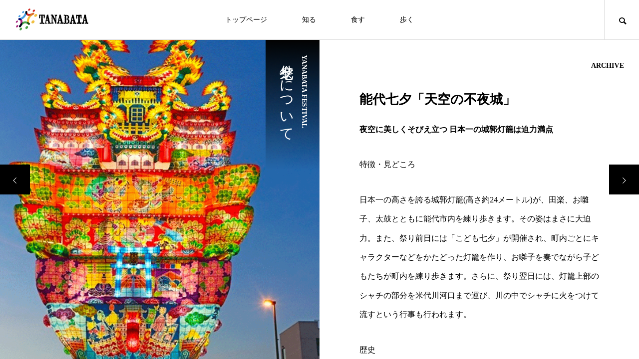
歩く (407, 19)
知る (309, 19)
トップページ (246, 19)
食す (358, 19)
